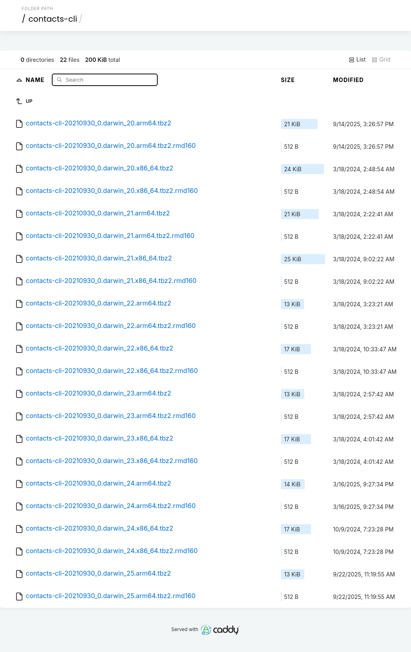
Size (288, 79)
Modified (348, 79)
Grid (381, 59)
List (357, 59)
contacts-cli (52, 19)
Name (36, 79)
